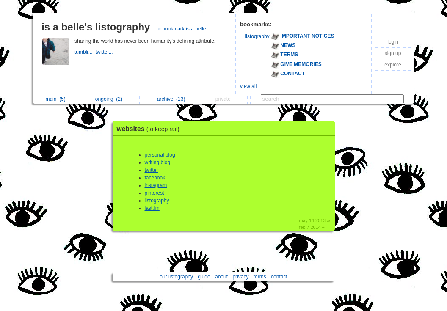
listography (257, 36)
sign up (393, 53)
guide (204, 277)
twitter (151, 170)
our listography (176, 277)
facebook (155, 178)
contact (279, 277)
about (221, 277)
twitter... (104, 52)
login (392, 42)
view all (248, 86)
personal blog (160, 155)
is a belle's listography (95, 27)
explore (392, 65)
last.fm (152, 208)
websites (150, 128)
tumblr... (84, 52)
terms (260, 277)
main (55, 99)
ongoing (108, 99)
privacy (240, 277)
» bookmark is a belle (182, 29)
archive (171, 99)
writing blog (158, 162)
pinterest (154, 193)
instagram (156, 185)
